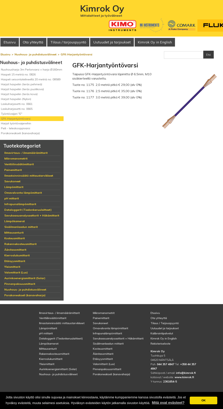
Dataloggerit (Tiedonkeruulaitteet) (61, 338)
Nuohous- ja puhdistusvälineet (58, 374)
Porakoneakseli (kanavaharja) (111, 374)
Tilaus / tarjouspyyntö (68, 42)
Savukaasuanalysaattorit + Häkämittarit (118, 338)
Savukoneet (100, 323)
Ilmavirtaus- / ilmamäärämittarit (59, 313)
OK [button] (203, 400)
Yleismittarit (46, 364)
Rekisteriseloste (160, 343)
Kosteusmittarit (102, 348)
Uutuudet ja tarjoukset (165, 328)
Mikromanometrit (104, 313)
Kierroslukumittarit (50, 359)
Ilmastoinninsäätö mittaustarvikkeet (61, 323)
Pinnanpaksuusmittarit (107, 369)
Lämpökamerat (48, 343)
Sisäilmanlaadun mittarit (108, 343)
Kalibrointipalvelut (162, 333)
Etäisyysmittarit (103, 359)
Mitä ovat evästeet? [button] (168, 403)
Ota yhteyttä (33, 42)
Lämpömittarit (48, 328)
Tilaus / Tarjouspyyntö (165, 323)
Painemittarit (101, 318)
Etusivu (10, 42)
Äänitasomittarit (103, 354)
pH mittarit (46, 333)
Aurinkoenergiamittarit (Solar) (58, 369)
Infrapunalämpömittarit (107, 333)
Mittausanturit (48, 348)
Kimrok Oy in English (155, 42)
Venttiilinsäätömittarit (52, 318)
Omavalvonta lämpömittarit (110, 328)
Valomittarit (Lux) (104, 364)
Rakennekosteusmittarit (54, 354)
